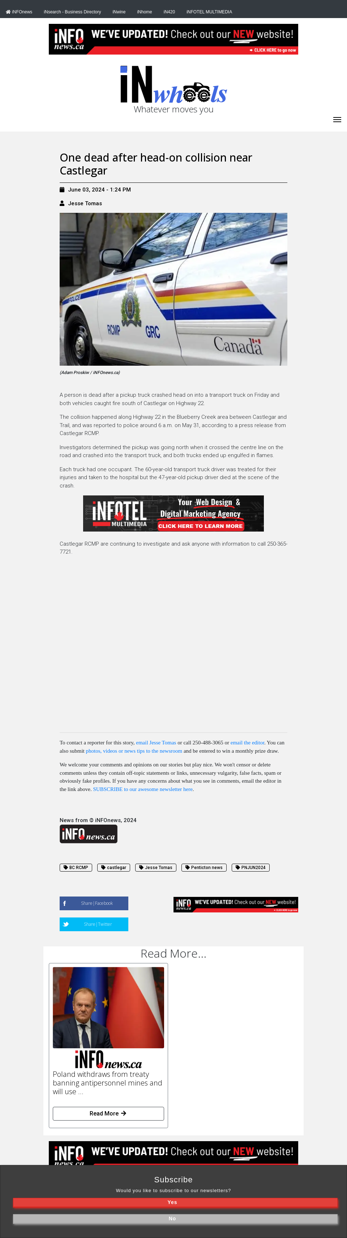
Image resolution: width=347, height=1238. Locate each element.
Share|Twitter (98, 924)
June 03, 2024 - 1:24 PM (95, 189)
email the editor (247, 742)
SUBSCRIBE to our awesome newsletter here (142, 789)
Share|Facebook (97, 903)
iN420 (169, 11)
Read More (108, 1113)
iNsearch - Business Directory (72, 11)
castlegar (113, 867)
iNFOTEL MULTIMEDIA (209, 11)
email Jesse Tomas (156, 742)
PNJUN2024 (251, 867)
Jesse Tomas (85, 203)
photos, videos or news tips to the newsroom (134, 751)
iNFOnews (19, 11)
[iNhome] (337, 118)
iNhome (144, 11)
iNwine (118, 11)
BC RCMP (76, 867)
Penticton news (204, 867)
